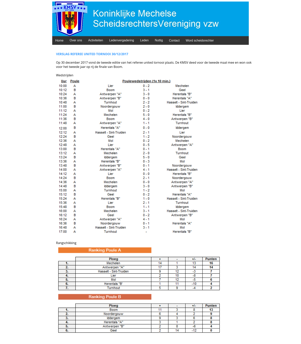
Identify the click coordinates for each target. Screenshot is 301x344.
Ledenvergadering (121, 40)
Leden (144, 40)
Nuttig (159, 40)
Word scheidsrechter (200, 40)
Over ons (76, 40)
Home (59, 40)
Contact (174, 40)
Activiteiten (95, 40)
